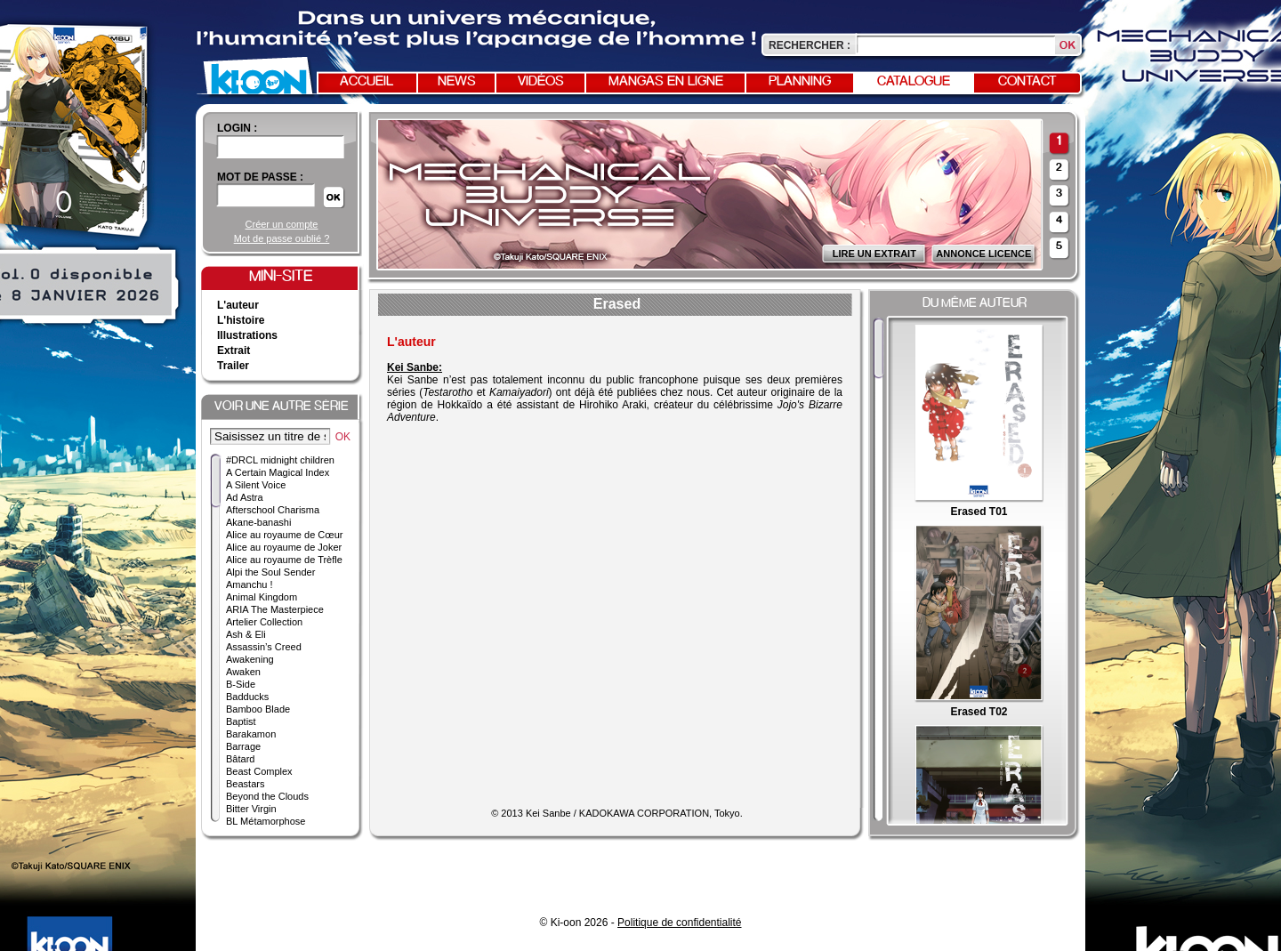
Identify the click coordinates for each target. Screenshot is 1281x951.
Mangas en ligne (665, 82)
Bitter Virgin (251, 808)
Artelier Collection (264, 622)
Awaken (243, 671)
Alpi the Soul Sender (270, 572)
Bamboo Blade (258, 709)
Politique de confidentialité (679, 922)
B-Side (240, 684)
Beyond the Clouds (267, 796)
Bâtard (240, 759)
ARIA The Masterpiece (275, 609)
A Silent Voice (256, 485)
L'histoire (241, 320)
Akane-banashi (258, 522)
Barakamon (251, 734)
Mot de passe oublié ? (282, 238)
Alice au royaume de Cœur (284, 534)
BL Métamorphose (265, 821)
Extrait (233, 350)
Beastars (245, 783)
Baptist (241, 721)
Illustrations (247, 335)
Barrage (243, 746)
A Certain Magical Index (277, 472)
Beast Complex (259, 771)
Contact (1027, 82)
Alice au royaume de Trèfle (284, 559)
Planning (800, 82)
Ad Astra (244, 497)
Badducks (247, 696)
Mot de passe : (260, 177)
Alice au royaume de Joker (284, 547)
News (457, 82)
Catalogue (913, 82)
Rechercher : (809, 45)
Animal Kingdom (261, 597)
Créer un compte (282, 224)
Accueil (366, 82)
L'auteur (238, 305)
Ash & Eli (246, 634)
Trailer (233, 365)
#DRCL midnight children (280, 460)
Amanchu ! (249, 584)
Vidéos (541, 82)
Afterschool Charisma (272, 509)
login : (237, 128)
